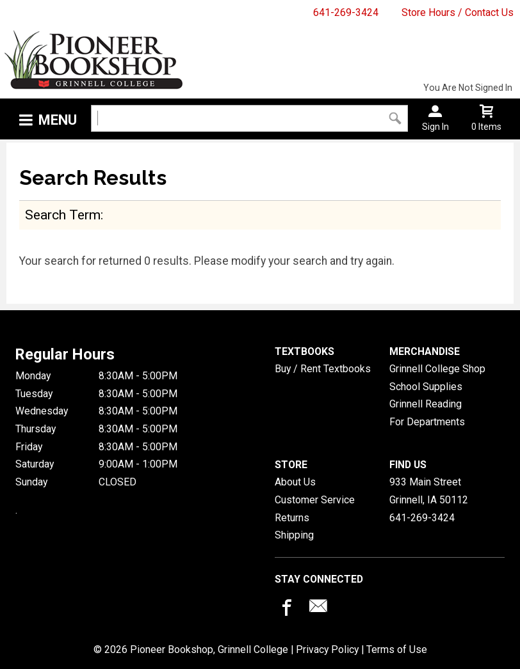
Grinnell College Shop (437, 369)
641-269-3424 (345, 12)
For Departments (427, 422)
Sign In (435, 127)
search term (63, 215)
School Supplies (425, 387)
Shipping (294, 535)
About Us (295, 482)
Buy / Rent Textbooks (323, 369)
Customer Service (315, 500)
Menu (57, 120)
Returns (292, 518)
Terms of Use (396, 649)
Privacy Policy (327, 649)
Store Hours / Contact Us (458, 12)
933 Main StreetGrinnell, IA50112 (428, 491)
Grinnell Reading (425, 404)
